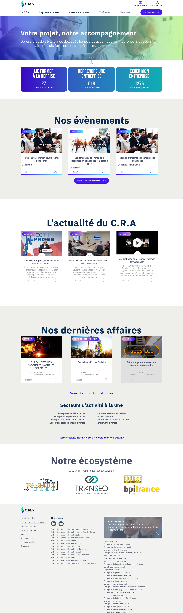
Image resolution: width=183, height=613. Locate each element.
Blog (22, 534)
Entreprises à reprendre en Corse (64, 540)
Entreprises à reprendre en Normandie (67, 552)
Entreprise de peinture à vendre (117, 572)
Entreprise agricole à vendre (115, 581)
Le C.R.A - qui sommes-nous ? (33, 522)
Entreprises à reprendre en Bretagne (66, 534)
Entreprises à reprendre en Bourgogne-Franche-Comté (73, 532)
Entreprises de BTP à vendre (72, 413)
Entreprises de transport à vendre (113, 419)
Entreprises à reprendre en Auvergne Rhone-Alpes (71, 529)
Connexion (25, 545)
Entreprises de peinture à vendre (70, 416)
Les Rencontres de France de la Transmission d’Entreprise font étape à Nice (89, 160)
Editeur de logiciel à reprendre (116, 584)
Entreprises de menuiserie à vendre (68, 419)
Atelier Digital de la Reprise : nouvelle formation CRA (137, 260)
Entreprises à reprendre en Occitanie (66, 557)
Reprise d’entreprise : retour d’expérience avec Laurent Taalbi (89, 262)
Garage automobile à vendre (115, 567)
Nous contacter (27, 538)
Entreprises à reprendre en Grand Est (66, 543)
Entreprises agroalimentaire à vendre (67, 422)
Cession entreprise (79, 12)
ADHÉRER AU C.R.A (151, 12)
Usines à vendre (105, 416)
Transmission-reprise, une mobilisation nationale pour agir (41, 262)
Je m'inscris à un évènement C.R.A (91, 180)
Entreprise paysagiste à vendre (116, 606)
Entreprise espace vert (113, 601)
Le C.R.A (25, 12)
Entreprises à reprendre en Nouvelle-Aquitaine (70, 554)
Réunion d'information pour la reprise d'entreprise (41, 159)
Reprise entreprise (49, 12)
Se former (125, 12)
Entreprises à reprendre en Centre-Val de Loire (70, 537)
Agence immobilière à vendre (116, 561)
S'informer (104, 12)
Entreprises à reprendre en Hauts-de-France (69, 549)
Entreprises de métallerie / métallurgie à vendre (123, 552)
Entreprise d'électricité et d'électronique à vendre (124, 564)
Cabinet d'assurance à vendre (111, 413)
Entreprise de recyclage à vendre (117, 603)
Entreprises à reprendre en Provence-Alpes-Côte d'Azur (73, 563)
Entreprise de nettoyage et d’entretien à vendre (123, 589)
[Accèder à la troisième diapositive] (101, 177)
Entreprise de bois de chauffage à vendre (120, 598)
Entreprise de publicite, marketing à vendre (121, 578)
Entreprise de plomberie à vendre (117, 575)
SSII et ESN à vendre (112, 555)
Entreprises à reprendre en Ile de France (67, 546)
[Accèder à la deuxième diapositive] (91, 177)
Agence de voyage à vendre (115, 558)
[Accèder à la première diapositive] (82, 177)
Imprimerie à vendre (107, 422)
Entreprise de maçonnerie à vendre (118, 609)
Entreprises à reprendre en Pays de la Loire (68, 560)
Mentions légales (28, 541)
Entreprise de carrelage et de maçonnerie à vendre (124, 586)
